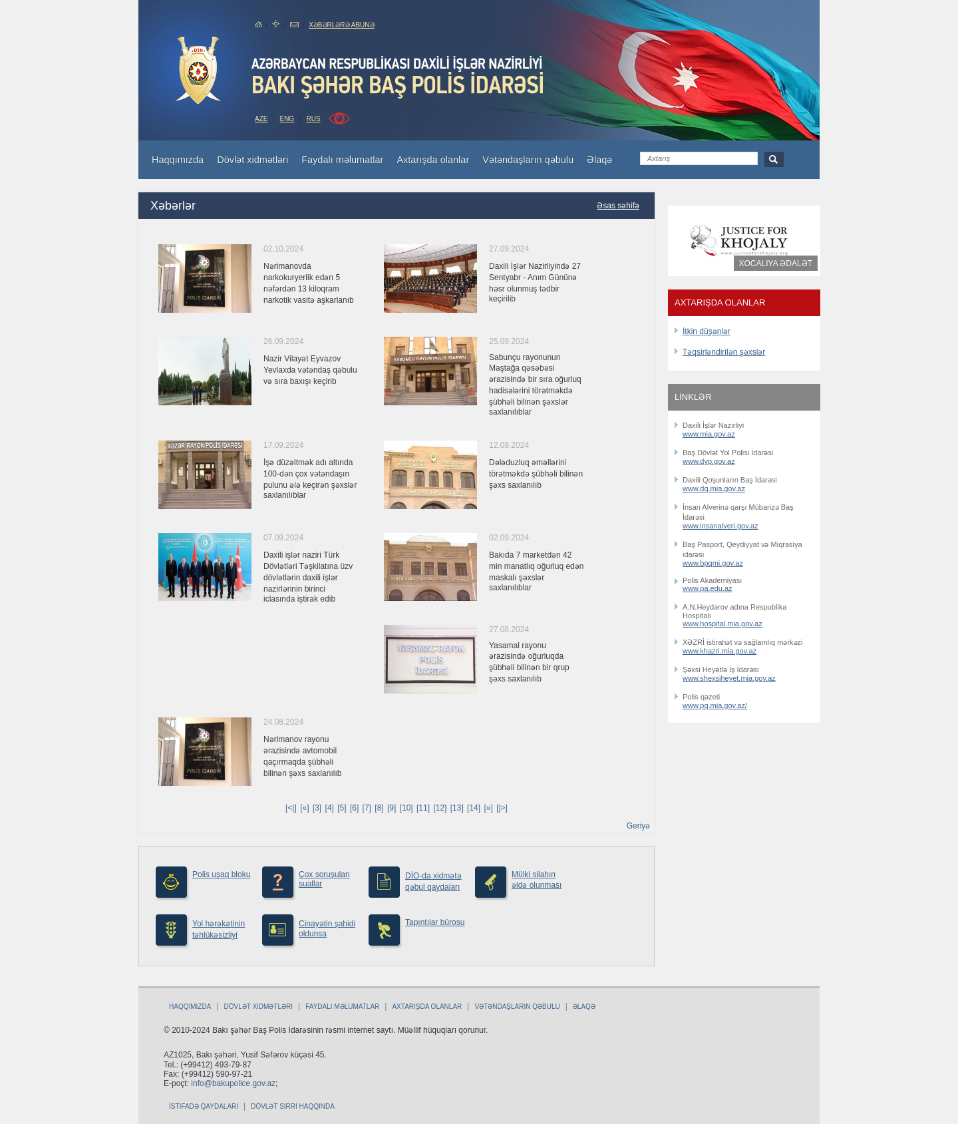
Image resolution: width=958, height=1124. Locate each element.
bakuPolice (198, 70)
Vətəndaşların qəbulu (516, 1006)
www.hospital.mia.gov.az (722, 624)
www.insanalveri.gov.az (720, 526)
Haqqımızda (190, 1006)
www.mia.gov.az (709, 434)
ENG (287, 118)
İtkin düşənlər (706, 331)
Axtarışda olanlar (427, 1006)
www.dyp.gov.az (709, 461)
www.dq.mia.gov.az (714, 488)
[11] (423, 808)
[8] (379, 808)
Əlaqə (584, 1006)
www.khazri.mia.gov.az (719, 651)
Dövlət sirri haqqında (293, 1106)
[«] (304, 808)
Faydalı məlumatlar (342, 1006)
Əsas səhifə (618, 205)
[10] (406, 808)
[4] (329, 808)
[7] (367, 808)
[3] (317, 808)
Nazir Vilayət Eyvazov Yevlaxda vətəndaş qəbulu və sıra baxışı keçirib (310, 370)
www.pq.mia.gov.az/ (715, 705)
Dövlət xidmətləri (258, 1006)
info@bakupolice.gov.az (233, 1083)
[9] (391, 808)
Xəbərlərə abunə (341, 25)
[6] (354, 808)
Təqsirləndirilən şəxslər (724, 352)
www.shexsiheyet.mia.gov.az (729, 678)
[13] (457, 808)
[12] (439, 808)
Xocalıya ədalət (775, 263)
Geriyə (639, 826)
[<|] (291, 808)
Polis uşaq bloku (221, 874)
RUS (313, 118)
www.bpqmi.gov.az (713, 563)
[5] (341, 808)
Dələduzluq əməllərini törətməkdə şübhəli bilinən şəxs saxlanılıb (536, 474)
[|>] (502, 808)
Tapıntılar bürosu (434, 922)
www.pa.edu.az (707, 588)
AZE (261, 118)
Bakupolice (398, 77)
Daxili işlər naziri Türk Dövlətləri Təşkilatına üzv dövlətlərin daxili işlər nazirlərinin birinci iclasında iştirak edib (308, 577)
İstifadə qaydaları (203, 1106)
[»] (488, 808)
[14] (473, 808)
